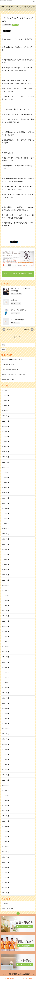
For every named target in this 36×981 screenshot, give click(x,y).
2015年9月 (5, 800)
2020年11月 (6, 529)
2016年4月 (5, 764)
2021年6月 (5, 493)
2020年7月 (5, 549)
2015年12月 (6, 785)
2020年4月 (5, 564)
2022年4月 (5, 441)
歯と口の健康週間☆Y (18, 319)
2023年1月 (5, 405)
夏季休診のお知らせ (8, 364)
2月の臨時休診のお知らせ (10, 369)
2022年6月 (5, 436)
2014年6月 (5, 877)
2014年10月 (6, 857)
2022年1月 (5, 457)
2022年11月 (6, 416)
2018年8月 (5, 652)
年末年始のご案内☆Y (8, 379)
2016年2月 (5, 775)
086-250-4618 (10, 979)
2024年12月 (6, 390)
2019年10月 (6, 595)
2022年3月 (5, 446)
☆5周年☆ (14, 300)
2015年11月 (6, 790)
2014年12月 (6, 846)
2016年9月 (5, 744)
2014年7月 (5, 872)
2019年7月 (5, 611)
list (14, 240)
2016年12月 (6, 729)
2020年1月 (5, 580)
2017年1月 (5, 723)
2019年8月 (5, 605)
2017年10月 (6, 682)
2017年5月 (5, 703)
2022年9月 (5, 421)
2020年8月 (5, 544)
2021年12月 (6, 462)
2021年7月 (5, 487)
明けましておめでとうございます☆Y (13, 374)
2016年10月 (6, 739)
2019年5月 (5, 621)
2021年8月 (5, 482)
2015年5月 (5, 821)
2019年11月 (6, 590)
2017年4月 (5, 708)
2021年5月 (5, 498)
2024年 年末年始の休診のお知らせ (12, 359)
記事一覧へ (18, 337)
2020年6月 (5, 554)
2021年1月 (5, 518)
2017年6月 (5, 698)
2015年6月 (5, 816)
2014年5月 (5, 882)
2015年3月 (5, 831)
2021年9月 (5, 477)
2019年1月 (5, 636)
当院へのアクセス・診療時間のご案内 (18, 273)
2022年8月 (5, 426)
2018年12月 (6, 641)
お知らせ (15, 24)
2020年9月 (5, 539)
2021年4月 (5, 503)
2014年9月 (5, 862)
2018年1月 (5, 667)
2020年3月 (5, 570)
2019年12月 (6, 585)
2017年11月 (6, 677)
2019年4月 (5, 626)
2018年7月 (5, 657)
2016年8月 (5, 749)
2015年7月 (5, 811)
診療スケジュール (7, 908)
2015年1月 (5, 841)
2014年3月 (5, 893)
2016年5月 (5, 759)
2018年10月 (6, 646)
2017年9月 (5, 687)
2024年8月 (5, 395)
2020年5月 (5, 559)
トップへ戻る (18, 913)
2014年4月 (5, 888)
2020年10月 (6, 534)
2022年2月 (5, 452)
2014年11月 (6, 852)
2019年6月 (5, 616)
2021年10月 (6, 472)
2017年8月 (5, 693)
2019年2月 (5, 631)
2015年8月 (5, 805)
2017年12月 (6, 672)
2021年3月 (5, 508)
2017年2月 (5, 718)
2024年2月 (5, 400)
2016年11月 (6, 734)
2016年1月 (5, 780)
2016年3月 (5, 770)
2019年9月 (5, 600)
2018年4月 (5, 662)
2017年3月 (5, 713)
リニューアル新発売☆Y (19, 310)
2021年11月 (6, 467)
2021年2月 (5, 513)
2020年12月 (6, 523)
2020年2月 (5, 575)
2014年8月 (5, 867)
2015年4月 (5, 826)
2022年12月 (6, 411)
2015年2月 (5, 836)
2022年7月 (5, 431)
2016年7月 (5, 754)
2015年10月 (6, 795)
